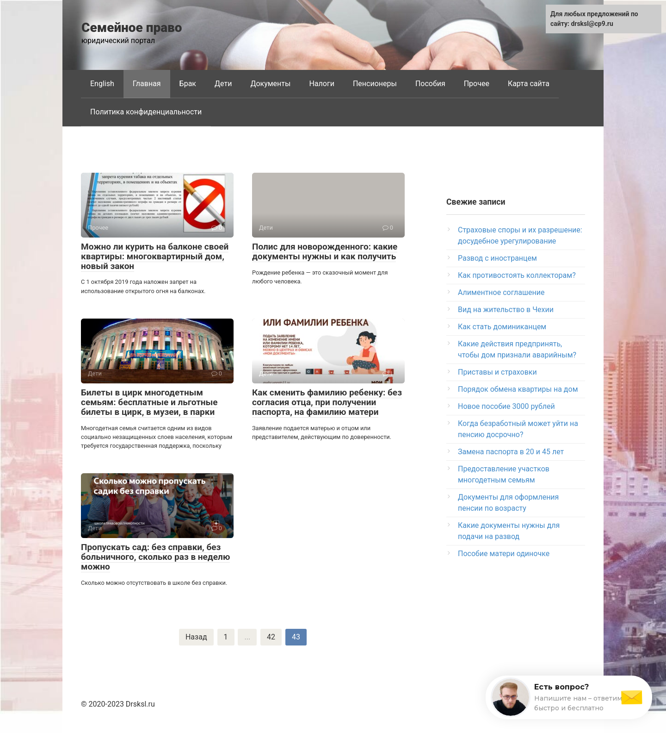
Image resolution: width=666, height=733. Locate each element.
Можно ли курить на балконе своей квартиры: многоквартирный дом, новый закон (154, 256)
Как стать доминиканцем (502, 326)
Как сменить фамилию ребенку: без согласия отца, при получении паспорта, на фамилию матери (327, 402)
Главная (147, 83)
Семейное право (131, 27)
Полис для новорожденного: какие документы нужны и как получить (324, 251)
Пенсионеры (375, 83)
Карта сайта (528, 83)
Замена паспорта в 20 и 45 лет (511, 451)
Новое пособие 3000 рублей (506, 406)
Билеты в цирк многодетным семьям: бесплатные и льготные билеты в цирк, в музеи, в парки (149, 402)
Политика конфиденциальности (146, 111)
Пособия (430, 83)
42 (271, 637)
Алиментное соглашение (501, 292)
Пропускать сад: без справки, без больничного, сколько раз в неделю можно (155, 557)
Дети (223, 83)
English (102, 83)
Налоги (321, 83)
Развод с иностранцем (497, 258)
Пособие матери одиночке (503, 553)
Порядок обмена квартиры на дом (518, 389)
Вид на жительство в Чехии (506, 309)
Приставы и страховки (497, 372)
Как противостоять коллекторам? (517, 275)
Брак (187, 83)
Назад (196, 637)
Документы (270, 83)
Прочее (476, 83)
